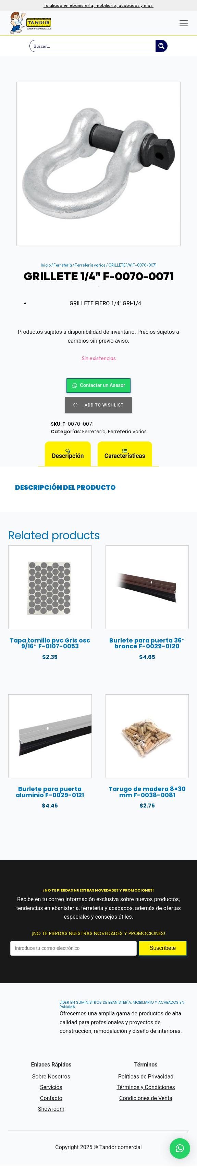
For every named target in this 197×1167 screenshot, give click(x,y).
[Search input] (93, 46)
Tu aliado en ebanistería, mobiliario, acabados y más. (98, 5)
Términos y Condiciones (145, 1088)
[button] (180, 1148)
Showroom (51, 1110)
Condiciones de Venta (145, 1099)
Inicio (46, 265)
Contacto (51, 1099)
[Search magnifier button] (161, 46)
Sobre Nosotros (51, 1077)
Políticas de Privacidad (146, 1077)
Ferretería (62, 265)
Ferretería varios (90, 265)
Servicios (51, 1088)
